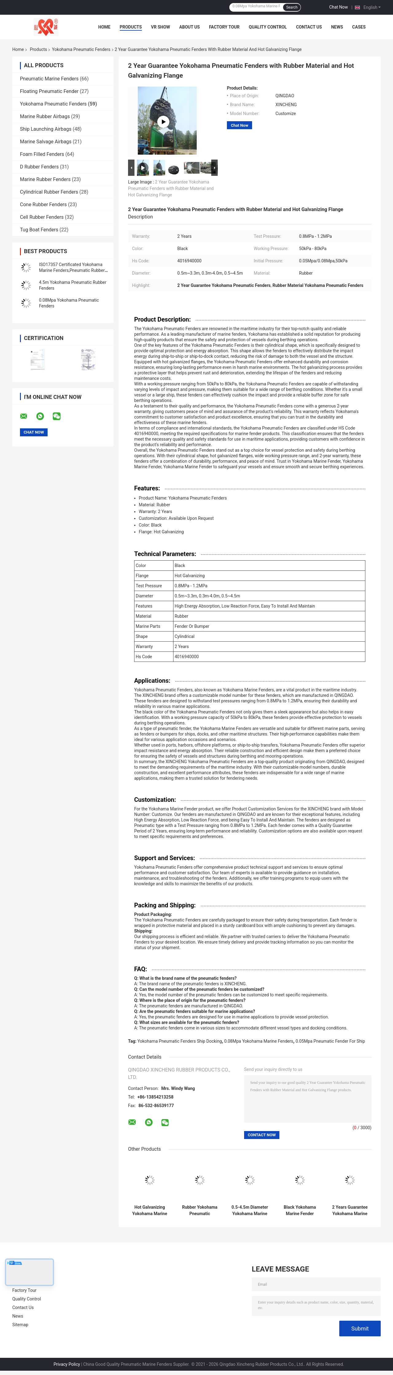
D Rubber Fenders (39, 167)
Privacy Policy (66, 1364)
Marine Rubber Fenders (45, 179)
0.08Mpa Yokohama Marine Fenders (258, 1041)
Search (292, 7)
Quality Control (268, 27)
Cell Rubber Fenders (42, 217)
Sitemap (20, 1324)
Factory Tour (224, 27)
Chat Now (338, 7)
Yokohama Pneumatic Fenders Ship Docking (180, 1041)
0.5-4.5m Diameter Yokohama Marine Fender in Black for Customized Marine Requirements (250, 1210)
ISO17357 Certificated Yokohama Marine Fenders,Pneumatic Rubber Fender (72, 270)
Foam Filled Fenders (42, 154)
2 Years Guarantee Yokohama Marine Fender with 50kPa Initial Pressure (350, 1210)
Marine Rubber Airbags (45, 116)
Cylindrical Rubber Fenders (49, 192)
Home (104, 27)
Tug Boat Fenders (39, 230)
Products (131, 27)
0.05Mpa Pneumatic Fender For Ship (330, 1041)
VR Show (160, 27)
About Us (189, 27)
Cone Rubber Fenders (43, 204)
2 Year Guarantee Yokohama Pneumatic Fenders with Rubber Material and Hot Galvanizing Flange (171, 188)
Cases (359, 27)
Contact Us (309, 27)
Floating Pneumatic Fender (49, 91)
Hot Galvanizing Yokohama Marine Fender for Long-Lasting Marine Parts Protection (149, 1210)
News (337, 27)
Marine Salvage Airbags (46, 142)
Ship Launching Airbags (46, 129)
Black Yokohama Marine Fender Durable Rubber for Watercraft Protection (300, 1210)
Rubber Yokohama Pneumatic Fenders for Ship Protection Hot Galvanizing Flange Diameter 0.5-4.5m (199, 1210)
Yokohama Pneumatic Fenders (81, 49)
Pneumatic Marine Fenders (49, 79)
